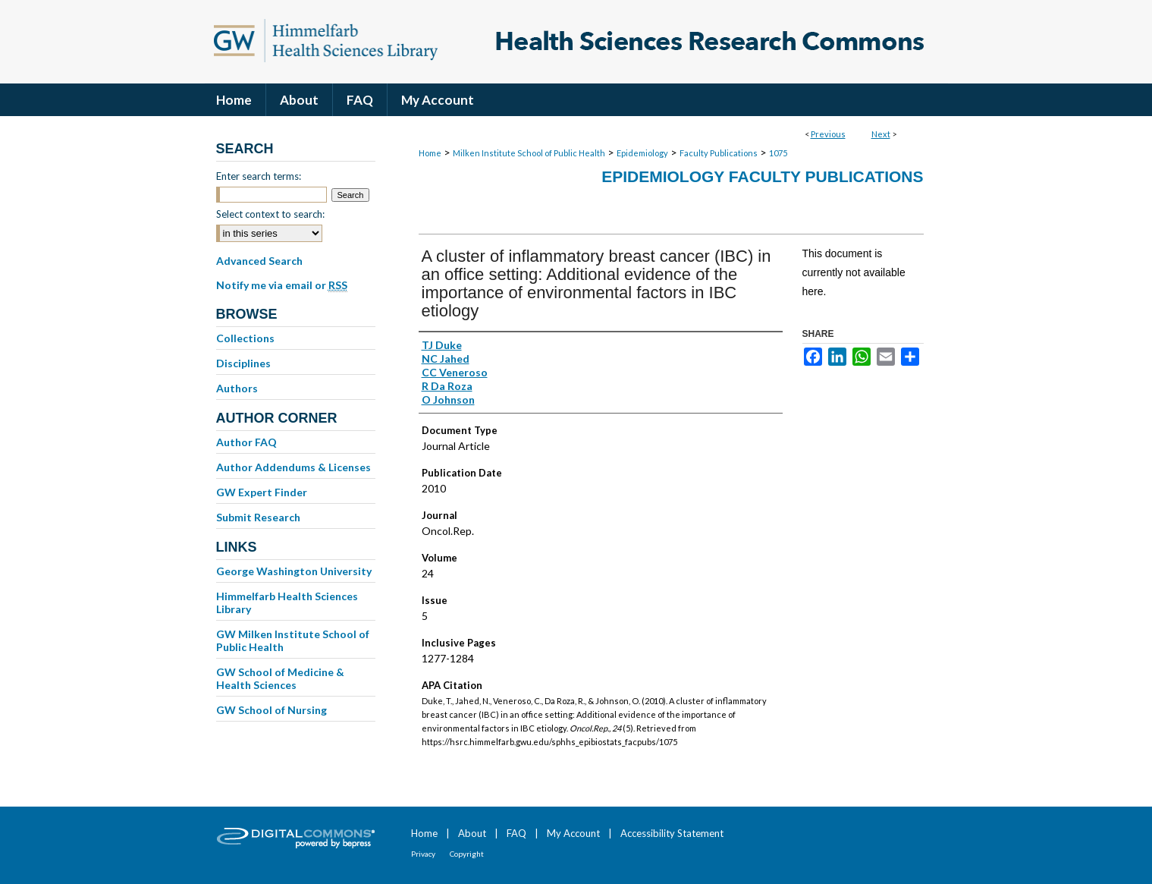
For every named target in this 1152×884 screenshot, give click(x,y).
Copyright (467, 853)
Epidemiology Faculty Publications (762, 176)
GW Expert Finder (261, 492)
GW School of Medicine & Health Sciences (280, 678)
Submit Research (258, 517)
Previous (828, 134)
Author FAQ (246, 442)
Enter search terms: (258, 176)
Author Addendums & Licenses (293, 467)
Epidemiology (642, 153)
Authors (237, 388)
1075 (778, 153)
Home (430, 153)
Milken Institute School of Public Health (529, 153)
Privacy (423, 853)
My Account (573, 833)
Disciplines (243, 363)
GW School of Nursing (271, 709)
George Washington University (294, 571)
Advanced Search (259, 260)
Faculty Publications (719, 153)
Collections (245, 338)
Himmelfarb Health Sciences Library (287, 602)
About (472, 833)
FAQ (516, 833)
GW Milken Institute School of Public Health (292, 640)
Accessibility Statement (672, 833)
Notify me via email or (281, 285)
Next (880, 134)
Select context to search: (270, 214)
